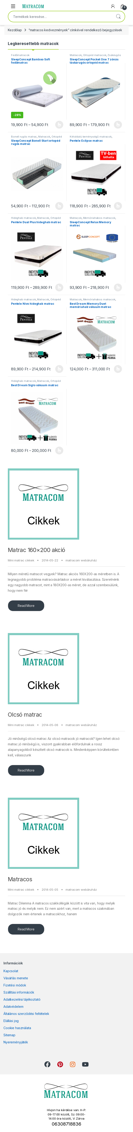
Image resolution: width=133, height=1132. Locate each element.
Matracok (76, 55)
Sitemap (9, 1035)
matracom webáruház (81, 560)
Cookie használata (17, 1028)
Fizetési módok (14, 985)
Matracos (20, 879)
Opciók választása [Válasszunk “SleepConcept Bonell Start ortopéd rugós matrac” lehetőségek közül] (59, 206)
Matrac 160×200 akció (36, 549)
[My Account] (113, 6)
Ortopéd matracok (94, 55)
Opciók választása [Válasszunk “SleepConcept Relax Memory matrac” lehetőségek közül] (118, 287)
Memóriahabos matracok (99, 218)
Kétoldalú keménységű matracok (91, 136)
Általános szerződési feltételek (26, 1014)
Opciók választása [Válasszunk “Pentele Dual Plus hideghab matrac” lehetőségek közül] (59, 287)
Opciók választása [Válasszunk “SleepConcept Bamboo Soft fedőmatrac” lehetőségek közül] (59, 125)
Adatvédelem (13, 1006)
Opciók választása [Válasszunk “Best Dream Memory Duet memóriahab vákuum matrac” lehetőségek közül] (118, 369)
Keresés (118, 16)
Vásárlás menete (15, 978)
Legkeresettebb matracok (33, 43)
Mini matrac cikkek (21, 560)
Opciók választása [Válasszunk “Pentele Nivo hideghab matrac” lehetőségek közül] (59, 369)
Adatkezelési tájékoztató (21, 999)
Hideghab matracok (23, 218)
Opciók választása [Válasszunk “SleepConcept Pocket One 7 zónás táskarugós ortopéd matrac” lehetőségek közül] (118, 125)
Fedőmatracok (20, 55)
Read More (26, 606)
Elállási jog (11, 1021)
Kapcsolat (10, 971)
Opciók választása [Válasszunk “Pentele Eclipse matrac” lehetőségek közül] (118, 206)
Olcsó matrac (25, 714)
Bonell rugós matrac (24, 136)
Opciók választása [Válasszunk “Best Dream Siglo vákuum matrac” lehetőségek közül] (59, 450)
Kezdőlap (15, 30)
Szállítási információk (18, 992)
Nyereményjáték (15, 1042)
